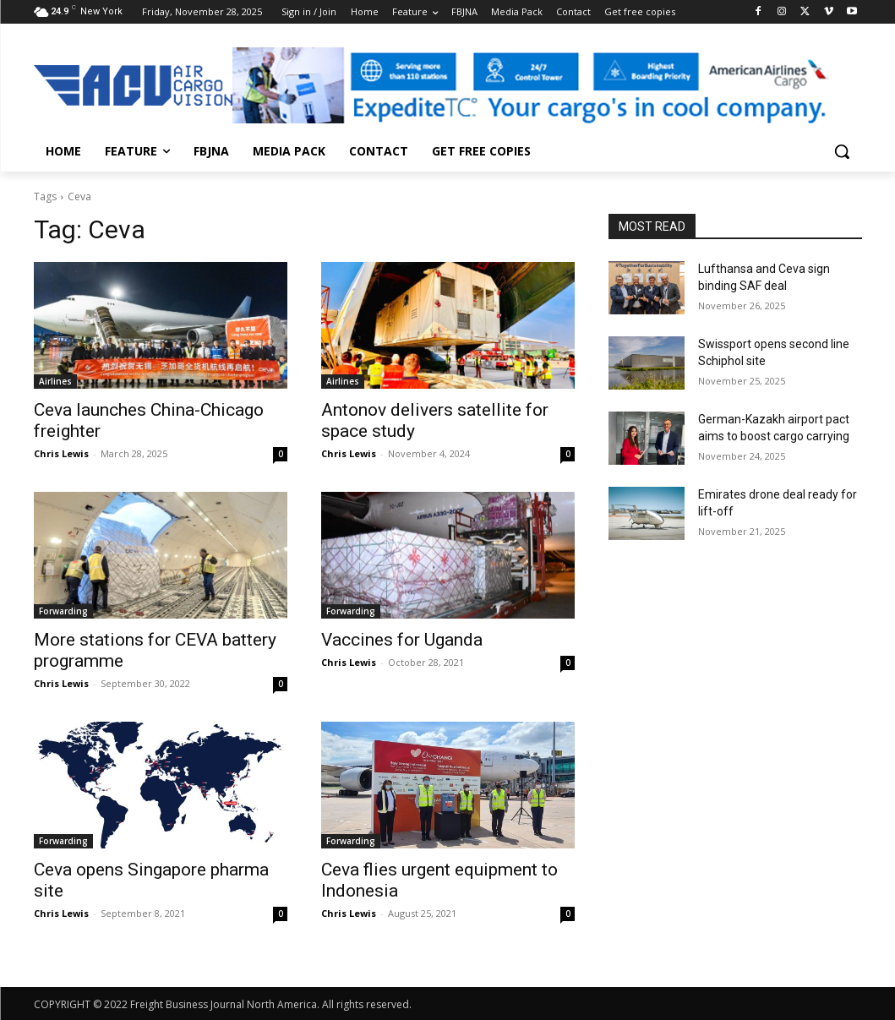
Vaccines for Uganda (402, 640)
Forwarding (63, 611)
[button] (841, 151)
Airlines (55, 381)
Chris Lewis (61, 453)
